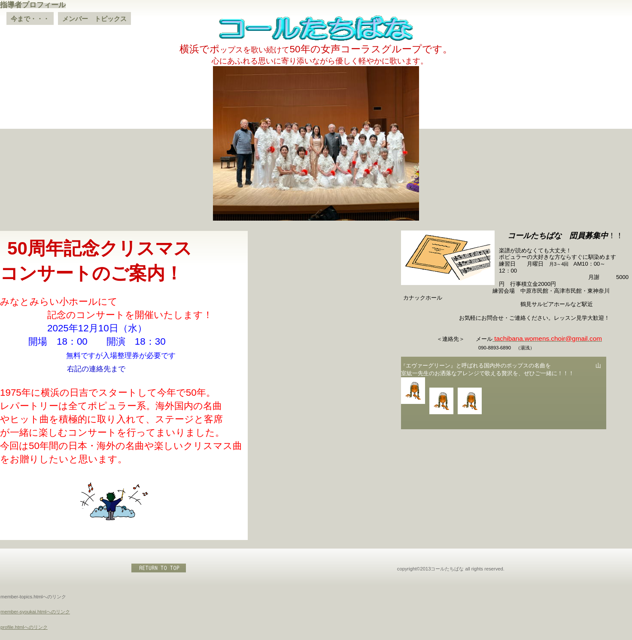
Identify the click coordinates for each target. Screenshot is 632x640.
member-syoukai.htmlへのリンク (35, 611)
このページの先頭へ (159, 568)
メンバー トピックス (94, 18)
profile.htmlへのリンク (24, 627)
